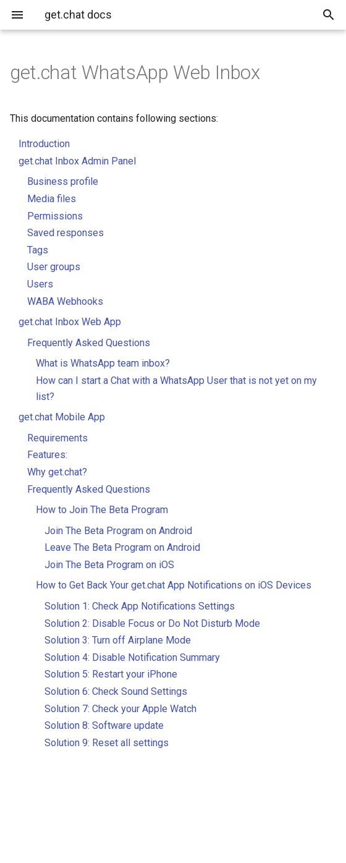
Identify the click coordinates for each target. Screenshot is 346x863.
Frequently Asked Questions (88, 343)
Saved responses (65, 233)
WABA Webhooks (65, 301)
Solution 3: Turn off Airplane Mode (117, 640)
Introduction (44, 144)
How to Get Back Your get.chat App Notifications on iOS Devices (173, 585)
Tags (37, 250)
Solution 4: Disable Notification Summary (132, 657)
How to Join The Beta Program (102, 510)
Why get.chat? (57, 472)
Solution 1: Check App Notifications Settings (139, 606)
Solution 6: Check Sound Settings (115, 691)
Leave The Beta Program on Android (122, 547)
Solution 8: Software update (104, 725)
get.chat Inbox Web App (70, 322)
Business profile (62, 181)
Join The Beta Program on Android (118, 531)
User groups (53, 267)
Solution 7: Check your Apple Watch (120, 709)
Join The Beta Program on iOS (109, 565)
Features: (47, 455)
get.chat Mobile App (62, 417)
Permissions (55, 216)
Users (40, 284)
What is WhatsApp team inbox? (103, 363)
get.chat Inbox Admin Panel (77, 161)
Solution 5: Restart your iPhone (110, 674)
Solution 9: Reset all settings (106, 743)
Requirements (57, 438)
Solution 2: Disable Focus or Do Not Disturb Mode (152, 623)
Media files (51, 199)
